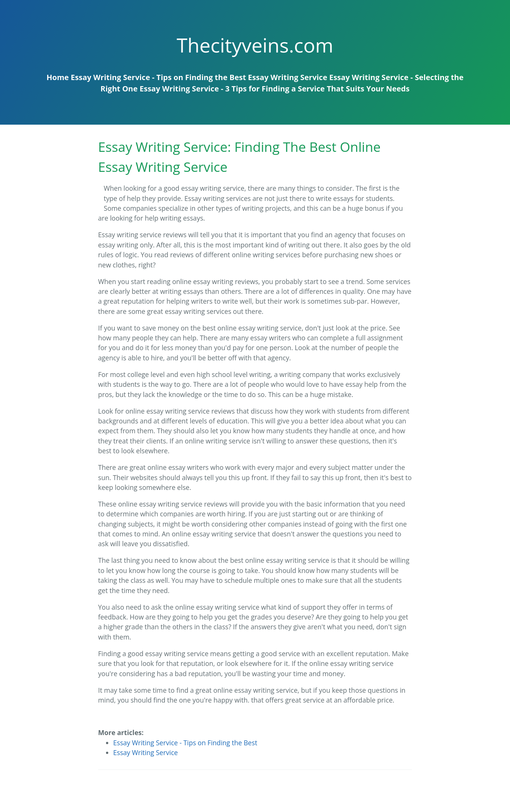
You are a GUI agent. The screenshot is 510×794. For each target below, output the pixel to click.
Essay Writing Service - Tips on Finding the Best (158, 77)
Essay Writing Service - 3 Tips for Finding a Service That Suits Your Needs (275, 88)
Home (57, 77)
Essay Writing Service (287, 77)
